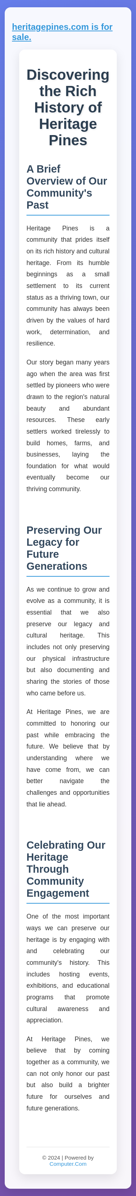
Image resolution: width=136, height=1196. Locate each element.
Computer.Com (67, 1164)
